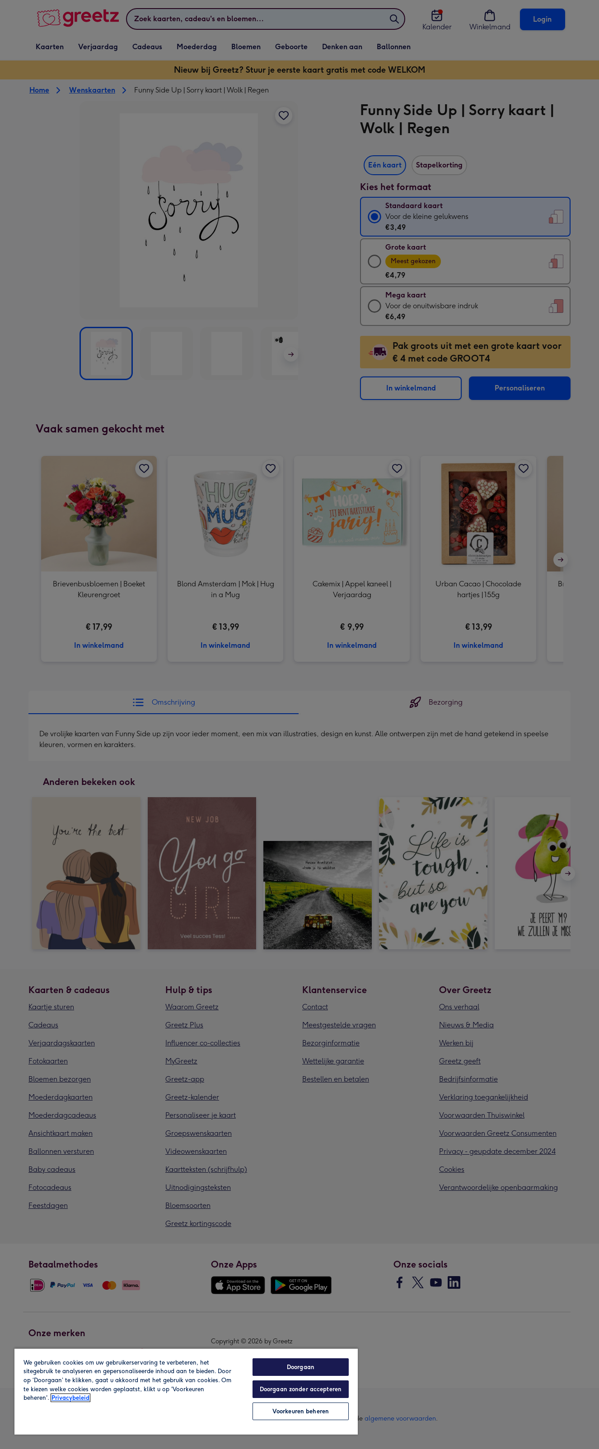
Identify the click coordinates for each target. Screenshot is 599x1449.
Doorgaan (300, 1367)
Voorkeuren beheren (300, 1411)
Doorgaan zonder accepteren (301, 1389)
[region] (186, 1391)
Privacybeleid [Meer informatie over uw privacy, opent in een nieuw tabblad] (70, 1397)
